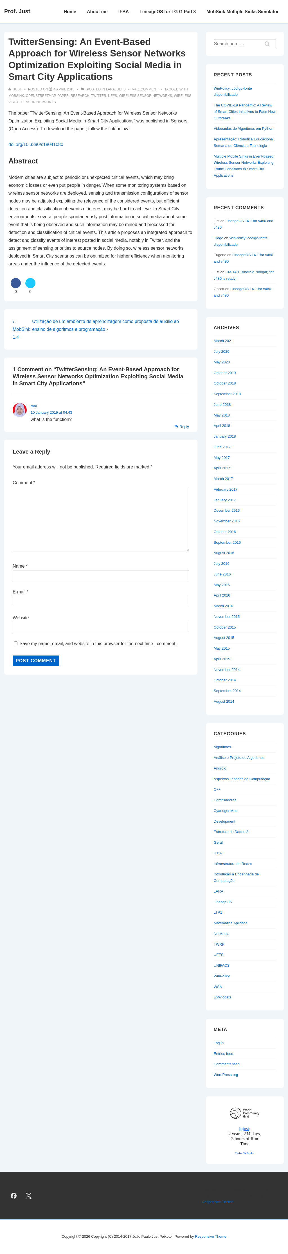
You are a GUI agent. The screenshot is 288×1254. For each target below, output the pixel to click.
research (80, 96)
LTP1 (218, 912)
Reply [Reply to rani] (184, 427)
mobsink (16, 96)
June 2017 (222, 447)
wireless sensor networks (145, 96)
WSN (218, 987)
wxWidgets (222, 997)
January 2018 (225, 436)
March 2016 (223, 606)
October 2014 (225, 680)
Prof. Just (17, 11)
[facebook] (13, 1195)
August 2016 (224, 553)
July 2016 (222, 563)
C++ (217, 789)
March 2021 (223, 341)
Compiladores (225, 800)
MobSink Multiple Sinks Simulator (242, 11)
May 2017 (222, 458)
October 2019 (225, 373)
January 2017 (225, 500)
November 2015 (227, 617)
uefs (112, 96)
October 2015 (225, 627)
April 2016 (222, 595)
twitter (98, 96)
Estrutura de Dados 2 (231, 832)
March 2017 (223, 479)
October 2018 (225, 383)
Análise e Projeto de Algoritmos (239, 757)
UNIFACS (222, 965)
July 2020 (222, 351)
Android (220, 768)
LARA (110, 89)
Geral (218, 842)
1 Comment (148, 89)
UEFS (121, 89)
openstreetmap (41, 96)
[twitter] (28, 1195)
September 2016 (227, 542)
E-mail (19, 592)
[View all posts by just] (15, 89)
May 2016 (222, 585)
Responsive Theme (217, 1202)
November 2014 (227, 670)
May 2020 (222, 362)
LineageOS (223, 902)
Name (19, 566)
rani (34, 406)
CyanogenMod (226, 811)
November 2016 (227, 521)
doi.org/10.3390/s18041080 (35, 144)
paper (63, 96)
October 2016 (225, 532)
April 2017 (222, 468)
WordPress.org (226, 1075)
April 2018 (222, 426)
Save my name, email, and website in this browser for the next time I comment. (97, 643)
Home (70, 11)
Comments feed (227, 1064)
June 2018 (222, 404)
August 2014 (224, 701)
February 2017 (226, 489)
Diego (218, 238)
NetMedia (222, 934)
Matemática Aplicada (231, 923)
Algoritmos (222, 747)
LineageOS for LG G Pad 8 (168, 11)
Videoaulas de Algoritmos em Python (243, 128)
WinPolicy (222, 976)
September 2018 (227, 394)
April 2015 (222, 659)
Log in (219, 1043)
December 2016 (227, 510)
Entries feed (223, 1054)
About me (97, 11)
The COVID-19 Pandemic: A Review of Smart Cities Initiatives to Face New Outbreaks (245, 111)
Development (224, 821)
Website (21, 617)
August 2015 (224, 638)
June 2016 (222, 574)
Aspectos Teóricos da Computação (242, 779)
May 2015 (222, 648)
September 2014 (227, 691)
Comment (24, 482)
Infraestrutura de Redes (233, 864)
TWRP (219, 944)
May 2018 (222, 415)
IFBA (123, 11)
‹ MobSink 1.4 (21, 329)
